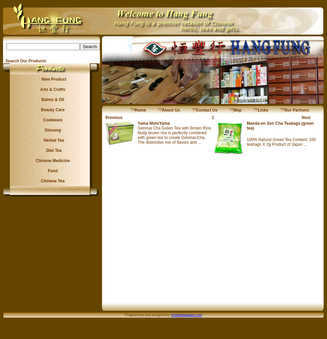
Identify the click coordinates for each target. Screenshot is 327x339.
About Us (169, 110)
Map (235, 110)
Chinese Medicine (52, 160)
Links (260, 110)
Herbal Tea (51, 140)
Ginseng (51, 130)
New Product (52, 79)
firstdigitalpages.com (186, 315)
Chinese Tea (51, 181)
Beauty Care (51, 109)
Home (138, 110)
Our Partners (294, 110)
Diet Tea (51, 150)
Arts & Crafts (52, 89)
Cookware (51, 120)
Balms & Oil (52, 99)
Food (51, 170)
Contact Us (204, 110)
